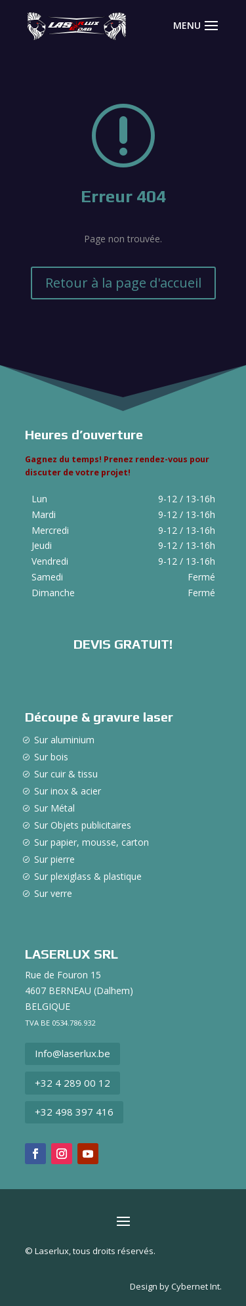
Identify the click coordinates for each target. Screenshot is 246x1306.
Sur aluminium (64, 739)
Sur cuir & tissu (66, 774)
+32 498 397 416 (74, 1111)
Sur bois (51, 757)
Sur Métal (54, 808)
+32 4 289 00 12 (72, 1082)
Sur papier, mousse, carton (91, 842)
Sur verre (53, 893)
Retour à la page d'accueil (123, 283)
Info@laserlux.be (72, 1053)
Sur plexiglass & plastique (88, 876)
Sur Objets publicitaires (82, 825)
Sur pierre (54, 859)
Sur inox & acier (67, 791)
